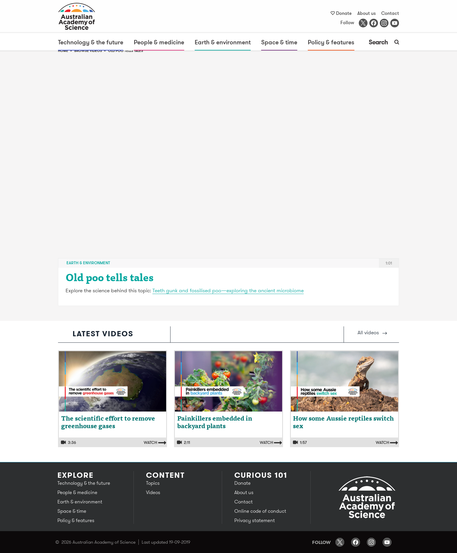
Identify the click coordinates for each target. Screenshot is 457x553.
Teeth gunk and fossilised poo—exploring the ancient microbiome (228, 290)
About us (366, 13)
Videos (153, 492)
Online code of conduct (260, 511)
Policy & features (331, 42)
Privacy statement (254, 520)
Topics (153, 483)
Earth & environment (223, 42)
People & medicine (159, 42)
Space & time (279, 42)
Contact (390, 13)
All (372, 332)
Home (63, 50)
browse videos (88, 50)
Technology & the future (90, 42)
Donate (344, 13)
